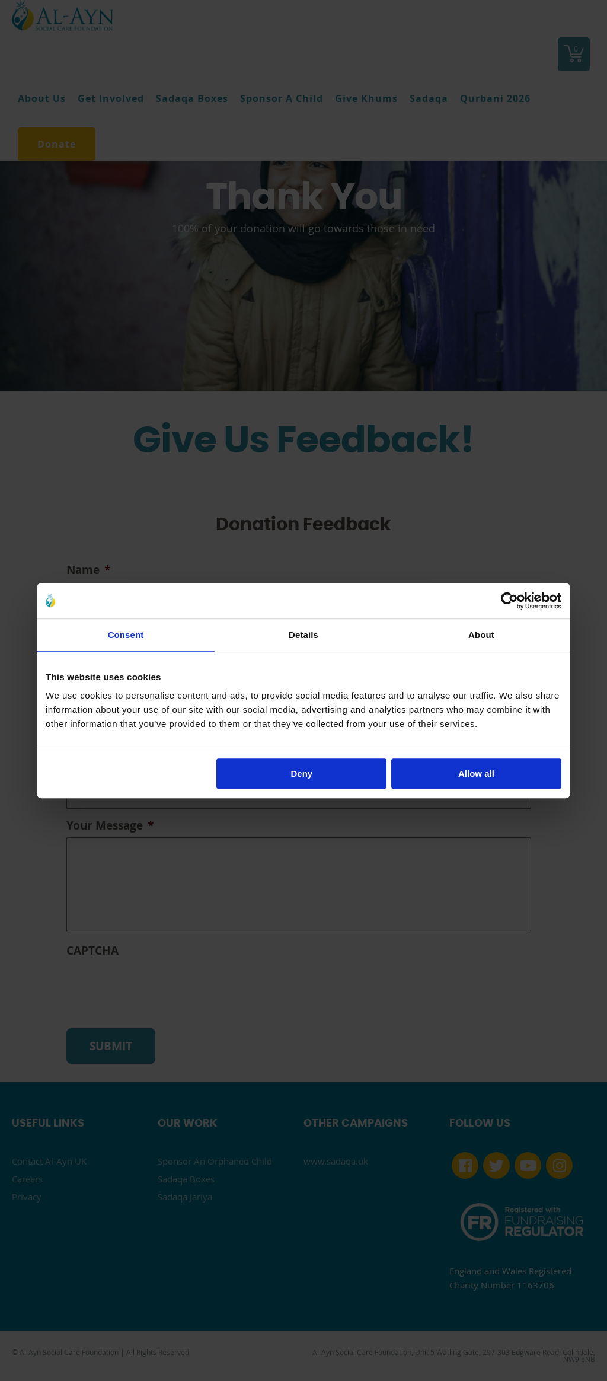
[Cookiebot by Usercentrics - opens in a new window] (509, 601)
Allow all (476, 773)
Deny (302, 773)
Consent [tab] (126, 635)
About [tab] (481, 635)
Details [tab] (303, 635)
